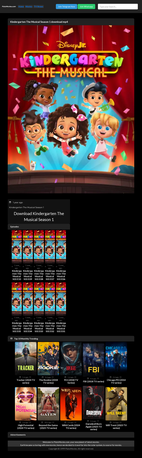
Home (21, 6)
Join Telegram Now (66, 6)
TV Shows (38, 6)
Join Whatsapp (86, 6)
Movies (28, 6)
